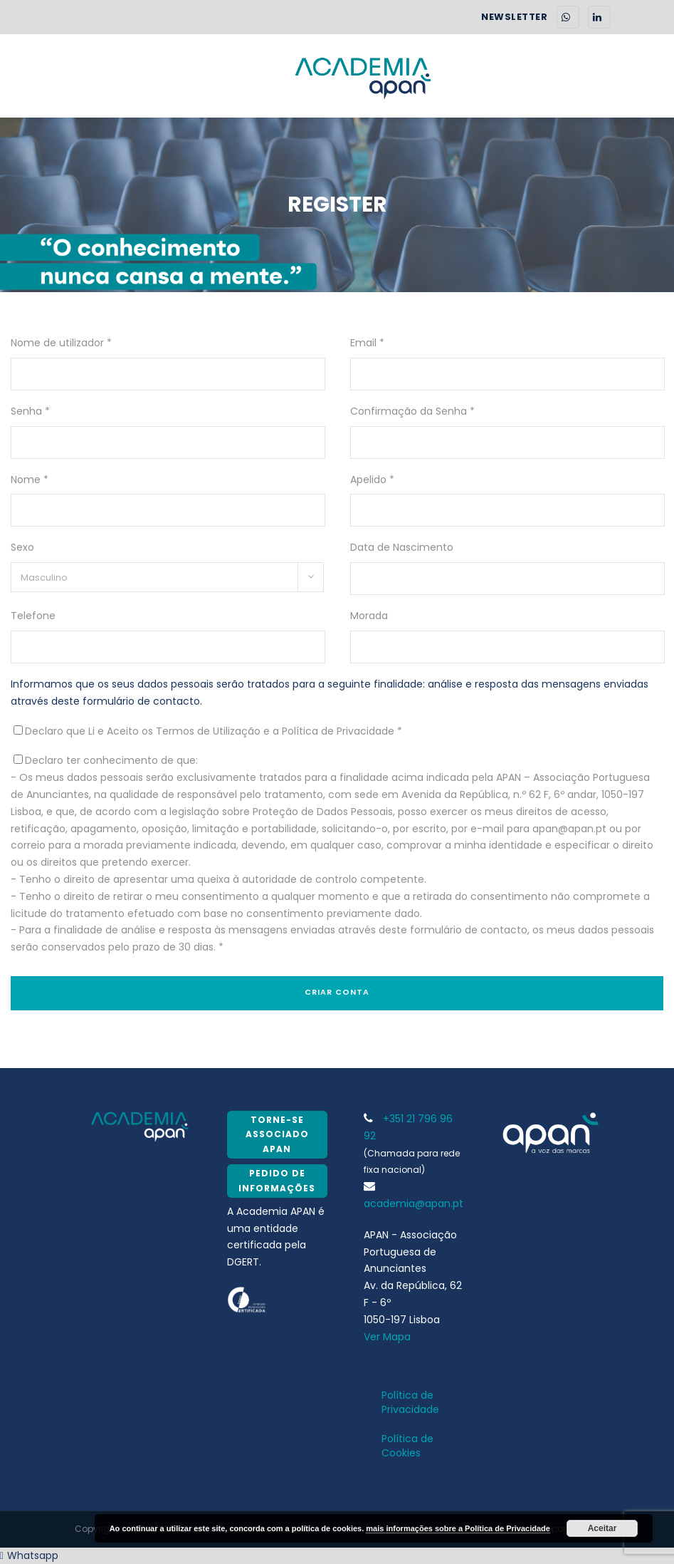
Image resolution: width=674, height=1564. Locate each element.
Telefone (33, 615)
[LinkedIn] (599, 17)
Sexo (22, 547)
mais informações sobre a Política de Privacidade (458, 1528)
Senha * (30, 411)
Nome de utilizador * (61, 343)
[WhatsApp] (568, 17)
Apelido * (372, 479)
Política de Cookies (407, 1445)
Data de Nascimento (401, 547)
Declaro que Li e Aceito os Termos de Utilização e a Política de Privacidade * (213, 731)
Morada (369, 615)
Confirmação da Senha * (412, 411)
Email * (367, 343)
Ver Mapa (387, 1337)
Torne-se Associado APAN (277, 1134)
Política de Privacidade (410, 1402)
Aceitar (602, 1528)
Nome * (29, 479)
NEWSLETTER (514, 17)
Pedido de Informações (276, 1180)
